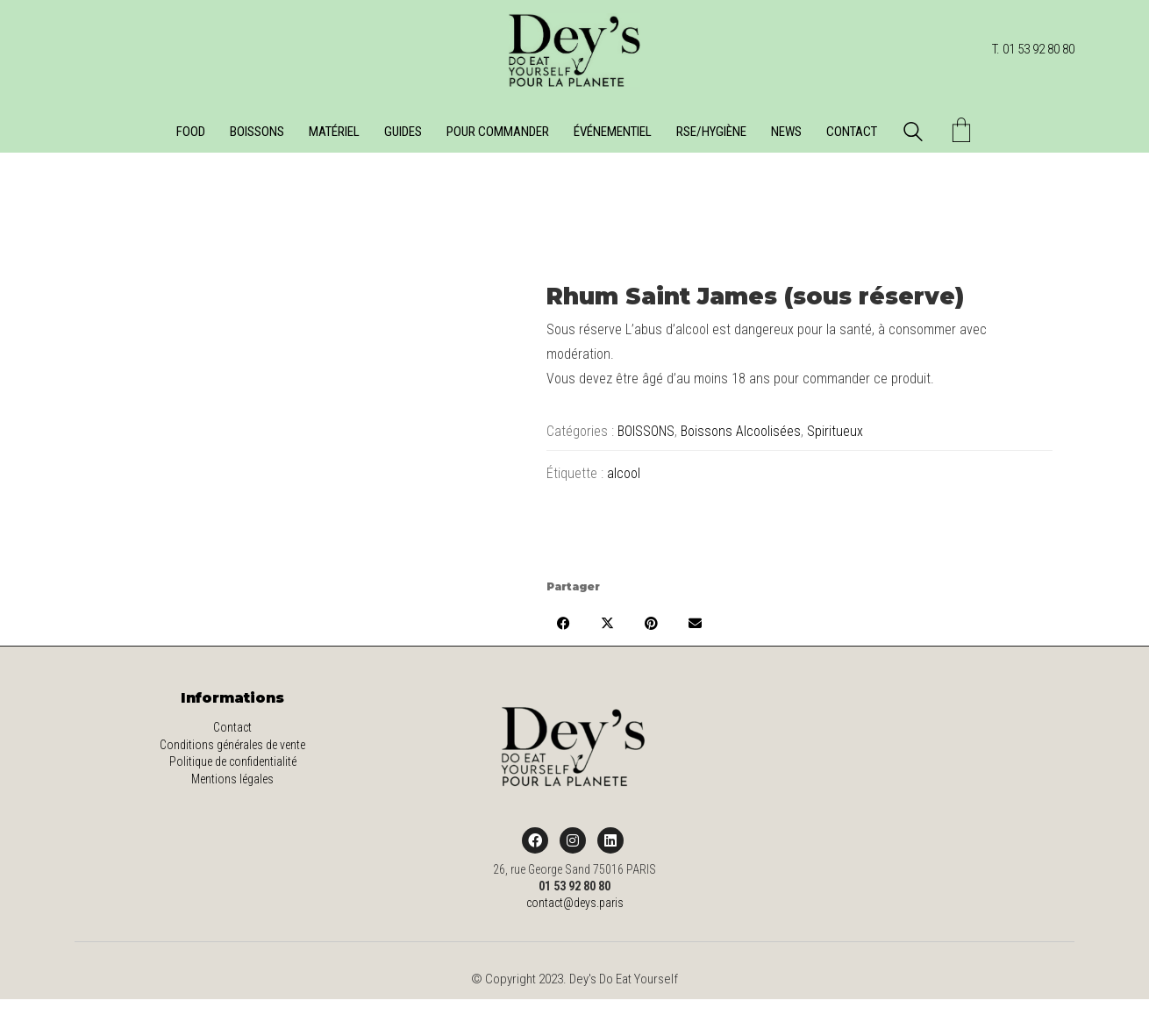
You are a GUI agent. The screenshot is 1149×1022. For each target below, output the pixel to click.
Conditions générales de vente (232, 745)
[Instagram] (573, 840)
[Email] (695, 622)
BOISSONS (645, 431)
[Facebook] (564, 622)
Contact (232, 727)
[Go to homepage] (574, 50)
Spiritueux (835, 431)
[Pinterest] (651, 622)
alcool (623, 473)
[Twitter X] (607, 622)
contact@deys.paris (575, 903)
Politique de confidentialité (232, 761)
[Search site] (913, 134)
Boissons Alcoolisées (741, 431)
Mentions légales (232, 779)
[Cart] (961, 132)
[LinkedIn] (610, 840)
